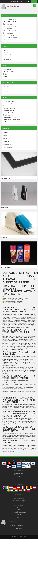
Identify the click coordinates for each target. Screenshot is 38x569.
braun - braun (8, 113)
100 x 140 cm (9, 40)
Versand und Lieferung (19, 473)
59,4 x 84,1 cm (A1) (10, 31)
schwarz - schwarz (10, 106)
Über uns (19, 507)
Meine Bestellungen (19, 498)
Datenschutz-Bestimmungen (19, 512)
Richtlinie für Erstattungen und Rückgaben (19, 478)
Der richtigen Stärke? (19, 147)
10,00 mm (8, 59)
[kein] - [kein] (9, 115)
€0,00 (33, 1)
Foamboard (19, 132)
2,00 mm (7, 52)
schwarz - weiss (9, 108)
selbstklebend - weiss (11, 117)
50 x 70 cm (8, 28)
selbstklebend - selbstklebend (13, 119)
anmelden (13, 1)
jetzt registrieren (21, 1)
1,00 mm (7, 50)
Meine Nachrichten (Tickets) (19, 500)
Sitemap (19, 514)
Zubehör (19, 138)
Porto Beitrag (19, 476)
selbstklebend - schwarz (11, 122)
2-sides (7, 91)
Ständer (19, 135)
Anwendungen (19, 144)
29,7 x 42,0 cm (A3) (10, 22)
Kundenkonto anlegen (19, 497)
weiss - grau (8, 104)
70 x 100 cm (8, 33)
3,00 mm (7, 54)
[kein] (6, 74)
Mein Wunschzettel (19, 501)
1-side (7, 89)
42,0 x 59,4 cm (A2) (10, 26)
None (6, 86)
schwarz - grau (9, 110)
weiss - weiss (9, 101)
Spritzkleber (19, 141)
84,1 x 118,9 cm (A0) (10, 37)
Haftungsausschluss (19, 511)
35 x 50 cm (8, 24)
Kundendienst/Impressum (19, 479)
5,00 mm (7, 57)
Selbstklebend (9, 72)
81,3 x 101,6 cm (9, 35)
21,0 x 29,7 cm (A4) (10, 19)
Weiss (7, 76)
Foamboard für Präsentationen (19, 474)
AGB (19, 509)
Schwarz (7, 69)
